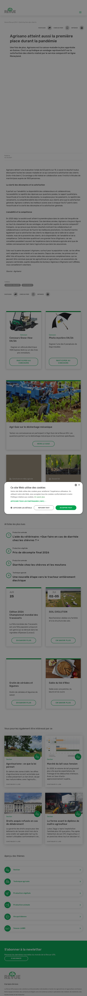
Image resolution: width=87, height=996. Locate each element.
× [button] (79, 483)
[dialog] (43, 498)
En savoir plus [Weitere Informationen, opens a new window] (39, 495)
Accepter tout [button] (65, 506)
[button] (43, 499)
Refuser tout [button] (43, 506)
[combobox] (76, 483)
